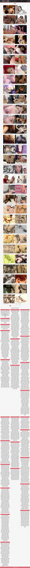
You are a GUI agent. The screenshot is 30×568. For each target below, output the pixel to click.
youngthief (25, 518)
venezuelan (25, 479)
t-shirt (21, 418)
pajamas (15, 426)
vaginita (27, 461)
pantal (15, 429)
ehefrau (17, 377)
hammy (23, 376)
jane (8, 422)
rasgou (16, 451)
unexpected (24, 443)
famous (26, 327)
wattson (22, 500)
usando (24, 455)
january (2, 426)
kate (8, 455)
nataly (7, 533)
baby (1, 366)
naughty (4, 540)
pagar (12, 422)
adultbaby (7, 353)
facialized (24, 315)
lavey (1, 483)
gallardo (22, 341)
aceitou (6, 341)
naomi (6, 529)
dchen (18, 359)
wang (28, 489)
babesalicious (6, 362)
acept (8, 341)
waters (27, 497)
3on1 (3, 315)
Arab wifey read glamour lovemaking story (8, 104)
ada (3, 348)
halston (27, 373)
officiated (7, 550)
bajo (8, 385)
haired (27, 369)
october (6, 546)
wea (21, 501)
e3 (11, 366)
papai (11, 433)
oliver (8, 558)
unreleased (22, 451)
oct (3, 546)
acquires (2, 345)
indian (23, 409)
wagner (23, 485)
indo (25, 409)
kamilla (4, 447)
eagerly (18, 366)
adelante (8, 349)
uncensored (27, 436)
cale (11, 319)
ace (4, 341)
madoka (5, 497)
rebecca (12, 462)
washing (22, 496)
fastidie (22, 334)
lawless (5, 483)
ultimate (24, 435)
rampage (17, 447)
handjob (28, 377)
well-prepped (22, 508)
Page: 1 (18, 4)
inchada (27, 406)
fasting (27, 334)
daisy (18, 341)
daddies (17, 340)
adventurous (6, 356)
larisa (2, 476)
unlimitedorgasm (26, 450)
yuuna (26, 525)
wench (27, 508)
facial (21, 315)
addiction (5, 349)
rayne (12, 454)
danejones (13, 348)
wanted (23, 493)
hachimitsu (27, 366)
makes (7, 508)
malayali (2, 512)
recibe (15, 466)
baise (2, 385)
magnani (7, 501)
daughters (13, 356)
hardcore (27, 384)
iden (24, 394)
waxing (26, 500)
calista (15, 320)
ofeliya (1, 547)
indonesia (28, 409)
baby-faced (4, 366)
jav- (5, 430)
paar (13, 418)
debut (13, 363)
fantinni (27, 330)
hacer (28, 365)
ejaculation (17, 381)
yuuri (28, 525)
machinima (3, 493)
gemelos (24, 359)
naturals (2, 537)
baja (6, 385)
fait (21, 319)
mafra (7, 500)
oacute (1, 543)
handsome (22, 381)
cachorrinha (12, 315)
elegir (11, 385)
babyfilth (8, 369)
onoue (7, 565)
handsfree (28, 380)
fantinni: (21, 331)
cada (15, 315)
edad (11, 373)
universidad (23, 447)
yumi (21, 522)
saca (18, 472)
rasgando (14, 451)
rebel (14, 462)
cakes (18, 316)
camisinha (13, 331)
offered (8, 547)
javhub (7, 430)
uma (28, 435)
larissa (4, 476)
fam (27, 323)
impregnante (27, 402)
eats (16, 369)
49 (1, 321)
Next (19, 305)
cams (14, 334)
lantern (8, 472)
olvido (4, 561)
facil (22, 316)
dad (12, 340)
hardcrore (22, 385)
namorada (3, 525)
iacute (23, 391)
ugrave (27, 432)
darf (11, 352)
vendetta (27, 476)
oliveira (6, 558)
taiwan (28, 422)
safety (14, 476)
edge (18, 373)
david (15, 356)
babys (5, 373)
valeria (22, 464)
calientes (12, 320)
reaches (17, 454)
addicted (2, 349)
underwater (22, 440)
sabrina (16, 472)
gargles (27, 352)
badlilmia (7, 381)
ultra (26, 435)
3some (6, 315)
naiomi (2, 521)
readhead (15, 455)
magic (5, 501)
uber (27, 431)
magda (2, 501)
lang (3, 472)
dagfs (14, 341)
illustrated (24, 398)
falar (28, 320)
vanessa (21, 468)
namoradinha (6, 525)
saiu (13, 479)
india (21, 409)
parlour (18, 437)
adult (4, 353)
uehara (24, 432)
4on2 (8, 321)
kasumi (2, 455)
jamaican (2, 422)
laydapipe (8, 483)
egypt (12, 377)
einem (16, 380)
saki (15, 479)
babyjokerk (3, 370)
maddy (4, 496)
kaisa (7, 443)
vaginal (25, 461)
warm (27, 493)
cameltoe (17, 327)
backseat (8, 378)
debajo (17, 360)
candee (17, 335)
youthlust (28, 518)
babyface (5, 369)
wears (28, 501)
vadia (24, 460)
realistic (12, 458)
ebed (18, 369)
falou (22, 323)
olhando (2, 558)
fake (25, 319)
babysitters (7, 374)
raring (18, 450)
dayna (14, 359)
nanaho (7, 526)
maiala (6, 504)
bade (5, 381)
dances (17, 345)
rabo (15, 443)
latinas (8, 480)
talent (21, 426)
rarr (11, 451)
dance (12, 345)
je (8, 433)
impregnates (23, 405)
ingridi (24, 413)
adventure (3, 356)
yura (28, 522)
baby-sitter (8, 366)
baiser (4, 385)
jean (2, 434)
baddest (3, 381)
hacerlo (22, 366)
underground (23, 439)
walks (24, 489)
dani (17, 348)
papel (13, 433)
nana (5, 526)
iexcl (28, 394)
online (8, 562)
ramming (12, 447)
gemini (24, 360)
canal (15, 335)
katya (7, 458)
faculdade (27, 316)
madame (2, 496)
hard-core (24, 384)
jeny (2, 437)
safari (11, 476)
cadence (18, 315)
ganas (22, 344)
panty (17, 430)
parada (18, 433)
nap (8, 529)
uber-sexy (22, 432)
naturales (7, 536)
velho (23, 475)
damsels (14, 344)
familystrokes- (22, 327)
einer (12, 381)
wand (26, 489)
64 (1, 327)
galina (27, 340)
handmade (22, 380)
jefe (6, 434)
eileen (12, 380)
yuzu (24, 526)
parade (11, 434)
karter (2, 454)
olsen (2, 561)
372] (8, 312)
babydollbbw (2, 369)
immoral (28, 401)
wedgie (25, 504)
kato (2, 458)
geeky (21, 356)
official (5, 550)
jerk (3, 437)
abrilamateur (3, 334)
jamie (6, 422)
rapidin (12, 450)
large (8, 475)
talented (24, 426)
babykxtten (7, 370)
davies (17, 356)
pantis (13, 430)
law (3, 483)
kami (1, 447)
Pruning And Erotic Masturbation (7, 54)
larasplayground (5, 475)
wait (27, 485)
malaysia (5, 512)
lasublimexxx (3, 479)
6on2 (6, 328)
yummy (26, 522)
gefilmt (26, 356)
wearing (25, 501)
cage (14, 316)
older (7, 554)
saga (16, 476)
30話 (3, 312)
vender (24, 476)
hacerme (24, 366)
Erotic (15, 4)
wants (25, 493)
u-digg (22, 431)
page (14, 422)
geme (22, 359)
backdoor (2, 377)
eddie (14, 373)
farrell (28, 331)
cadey (12, 316)
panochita (13, 429)
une (21, 443)
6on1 (4, 328)
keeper (8, 462)
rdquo (14, 454)
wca (28, 500)
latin (4, 480)
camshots (17, 334)
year (23, 514)
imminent (25, 401)
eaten (12, 369)
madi (8, 496)
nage (7, 518)
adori (7, 352)
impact (24, 402)
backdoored (5, 377)
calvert (12, 323)
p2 (11, 418)
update (28, 451)
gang (24, 344)
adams (6, 348)
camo (15, 331)
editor (12, 376)
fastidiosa (25, 334)
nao (4, 529)
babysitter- (3, 374)
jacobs (8, 418)
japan (5, 426)
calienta (15, 319)
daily (16, 341)
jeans (4, 434)
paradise (14, 434)
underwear (25, 440)
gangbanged (26, 345)
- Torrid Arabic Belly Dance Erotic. (7, 114)
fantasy (22, 330)
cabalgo (13, 312)
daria (13, 352)
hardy (23, 388)
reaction (12, 455)
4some (5, 322)
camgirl (12, 330)
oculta (8, 546)
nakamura (7, 521)
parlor (16, 437)
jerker (8, 437)
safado (17, 475)
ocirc (1, 546)
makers (5, 508)
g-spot (22, 337)
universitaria (26, 447)
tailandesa (24, 422)
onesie (5, 562)
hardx (21, 388)
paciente (15, 418)
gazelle (26, 355)
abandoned (3, 333)
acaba (5, 337)
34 (5, 312)
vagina (28, 460)
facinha (24, 316)
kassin (4, 454)
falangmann (26, 320)
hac (21, 365)
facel (27, 312)
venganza (22, 480)
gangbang (23, 345)
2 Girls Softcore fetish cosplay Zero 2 (8, 94)
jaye (2, 433)
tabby (28, 418)
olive (4, 558)
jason (2, 430)
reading (18, 455)
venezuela (22, 479)
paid (17, 422)
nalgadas (5, 522)
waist (25, 485)
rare (16, 450)
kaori (6, 450)
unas (24, 436)
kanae (8, 447)
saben (11, 472)
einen (18, 380)
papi (15, 433)
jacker (3, 418)
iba (26, 391)
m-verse (3, 489)
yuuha (21, 525)
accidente (2, 341)
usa (21, 455)
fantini (25, 330)
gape (25, 348)
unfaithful (27, 443)
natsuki (2, 536)
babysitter (8, 373)
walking (22, 489)
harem (28, 388)
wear (23, 501)
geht (28, 356)
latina (6, 480)
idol (26, 394)
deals (12, 360)
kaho (2, 443)
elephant (16, 385)
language (6, 472)
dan (16, 344)
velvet (26, 475)
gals (23, 341)
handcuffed (22, 377)
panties (17, 429)
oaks (3, 543)
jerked (5, 437)
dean (14, 360)
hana (25, 376)
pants (15, 430)
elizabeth (16, 388)
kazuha (1, 462)
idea (23, 394)
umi (21, 436)
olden (5, 554)
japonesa (2, 429)
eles (18, 385)
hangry (28, 381)
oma (6, 561)
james (4, 422)
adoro (2, 353)
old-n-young (3, 554)
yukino (26, 521)
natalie (5, 533)
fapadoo (24, 331)
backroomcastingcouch (3, 378)
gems (26, 360)
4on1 (6, 321)
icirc (21, 394)
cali (13, 319)
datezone (15, 355)
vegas (27, 472)
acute (2, 348)
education (15, 376)
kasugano (7, 454)
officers (2, 550)
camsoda (13, 335)
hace (23, 365)
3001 (1, 312)
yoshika (22, 518)
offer (6, 547)
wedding (23, 504)
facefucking (25, 312)
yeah (21, 514)
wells (25, 508)
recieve (17, 466)
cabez (17, 312)
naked (2, 522)
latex (7, 479)
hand (27, 376)
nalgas (7, 522)
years (28, 514)
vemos (22, 476)
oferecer (4, 547)
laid (8, 468)
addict (8, 348)
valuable (27, 464)
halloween (25, 373)
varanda (26, 468)
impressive (27, 405)
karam (2, 451)
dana (18, 344)
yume (28, 521)
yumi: (23, 522)
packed (18, 418)
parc (16, 434)
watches (27, 496)
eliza (13, 388)
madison (2, 497)
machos (8, 493)
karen (6, 451)
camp (17, 331)
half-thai (22, 373)
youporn (12, 4)
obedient (6, 543)
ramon (15, 447)
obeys (8, 543)
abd (5, 333)
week (27, 504)
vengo (25, 480)
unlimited (23, 450)
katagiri (6, 455)
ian (24, 391)
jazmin (6, 433)
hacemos (26, 365)
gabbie (27, 337)
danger (15, 348)
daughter (18, 355)
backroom (8, 377)
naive (4, 521)
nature (8, 537)
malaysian (8, 512)
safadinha (15, 475)
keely (6, 462)
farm (26, 331)
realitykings (17, 458)
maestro (5, 500)
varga (28, 468)
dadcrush (15, 340)
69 (6, 327)
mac (5, 489)
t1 (23, 418)
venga (28, 479)
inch (24, 406)
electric (15, 384)
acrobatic (5, 345)
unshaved (25, 451)
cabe (15, 312)
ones (3, 562)
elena (13, 385)
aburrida (2, 337)
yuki (21, 521)
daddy (12, 341)
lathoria (2, 480)
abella (7, 333)
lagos (6, 468)
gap (23, 348)
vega (21, 472)
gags (25, 340)
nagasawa (3, 518)
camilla (15, 330)
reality (14, 458)
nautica (6, 540)
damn (11, 344)
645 (3, 327)
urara (21, 454)
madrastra (8, 497)
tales (28, 426)
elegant (17, 384)
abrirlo (6, 334)
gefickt (24, 356)
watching (23, 497)
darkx (18, 352)
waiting (22, 486)
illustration (27, 398)
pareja (18, 434)
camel (15, 327)
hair (22, 369)
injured (26, 413)
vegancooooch (24, 472)
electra (12, 384)
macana (7, 489)
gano (21, 348)
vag (26, 460)
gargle (25, 352)
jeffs (7, 434)
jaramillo (5, 429)
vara (23, 468)
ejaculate (14, 381)
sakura (17, 479)
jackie (6, 418)
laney (1, 472)
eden (16, 373)
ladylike (4, 468)
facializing (27, 315)
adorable (5, 352)
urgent (26, 454)
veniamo (27, 480)
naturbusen (5, 537)
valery (24, 464)
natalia (3, 533)
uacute (25, 431)
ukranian (22, 435)
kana (6, 447)
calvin (14, 323)
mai (4, 504)
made (6, 496)
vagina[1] (22, 461)
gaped (27, 348)
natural (5, 536)
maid (8, 504)
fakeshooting (22, 320)
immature (22, 401)
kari (8, 451)
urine (28, 454)
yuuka (24, 525)
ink (28, 413)
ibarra (28, 391)
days (15, 359)
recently (12, 466)
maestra (3, 500)
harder (25, 385)
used (27, 455)
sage (18, 476)
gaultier (22, 355)
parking (14, 437)
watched (25, 496)
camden (12, 327)
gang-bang (27, 344)
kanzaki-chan (3, 450)
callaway (17, 320)
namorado (3, 526)
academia (8, 337)
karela (4, 451)
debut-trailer (16, 363)
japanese (8, 426)
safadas (12, 475)
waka (27, 486)
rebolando (17, 462)
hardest (27, 385)
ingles (21, 413)
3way (8, 315)
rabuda (17, 443)
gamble (26, 341)
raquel (14, 450)
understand (27, 439)
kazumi (4, 462)
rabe (13, 443)
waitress (25, 486)
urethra (24, 454)
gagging (23, 340)
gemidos (27, 359)
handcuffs (25, 377)
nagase (5, 518)
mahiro (2, 504)
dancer (15, 345)
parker (11, 437)
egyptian (15, 377)
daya (11, 359)
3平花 (5, 316)
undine (28, 440)
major (2, 508)
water (25, 497)
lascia (8, 476)
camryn (12, 334)
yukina (23, 521)
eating (14, 369)
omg (8, 561)
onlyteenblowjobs (4, 565)
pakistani (18, 426)
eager (15, 366)
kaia (5, 443)
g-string (25, 337)
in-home (23, 406)
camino (17, 330)
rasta (18, 451)
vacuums (22, 460)
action (8, 345)
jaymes (4, 433)
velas (21, 475)
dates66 (12, 355)
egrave (17, 376)
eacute (13, 366)
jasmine (8, 429)
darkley (16, 352)
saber (13, 472)
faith (23, 319)
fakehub (27, 319)
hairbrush (25, 369)
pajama (12, 426)
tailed (26, 422)
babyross (2, 373)
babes (3, 362)
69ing (8, 327)
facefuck (22, 312)
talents (26, 426)
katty (4, 458)
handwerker (25, 381)
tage (21, 422)
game (28, 341)
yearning (26, 514)
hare (25, 388)
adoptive (3, 352)
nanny (2, 529)
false (24, 323)
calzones (17, 323)
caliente (18, 319)
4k (4, 321)
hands (25, 380)
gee (28, 355)
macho (5, 493)
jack (1, 418)
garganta (22, 352)
